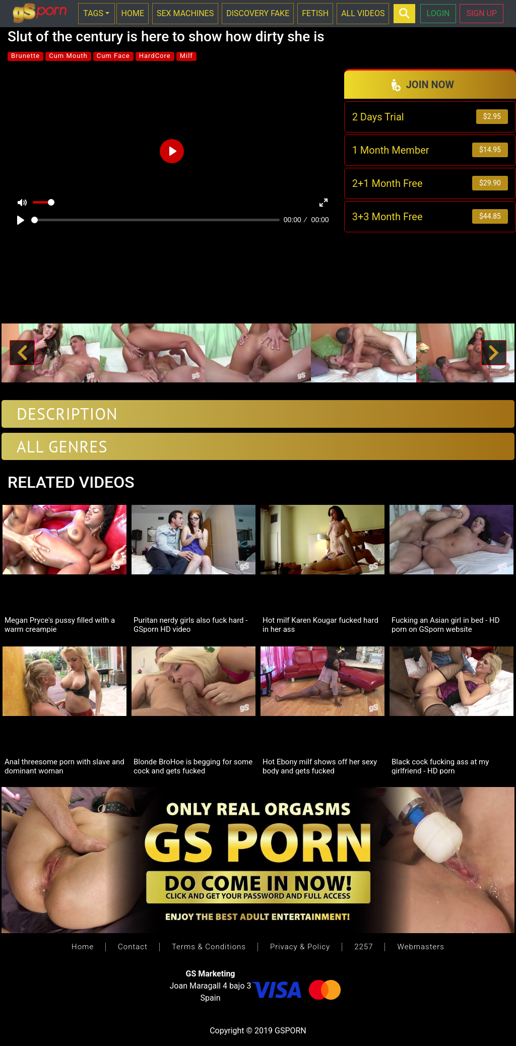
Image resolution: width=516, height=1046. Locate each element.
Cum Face (113, 55)
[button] (22, 353)
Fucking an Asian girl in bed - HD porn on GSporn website (446, 624)
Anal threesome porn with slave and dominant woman (64, 765)
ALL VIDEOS (362, 13)
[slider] (155, 220)
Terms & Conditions (209, 946)
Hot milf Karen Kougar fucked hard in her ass (320, 624)
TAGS (93, 13)
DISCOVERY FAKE (257, 13)
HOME (132, 13)
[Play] (21, 220)
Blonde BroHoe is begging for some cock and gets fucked (193, 765)
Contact (133, 946)
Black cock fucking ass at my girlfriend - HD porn (440, 765)
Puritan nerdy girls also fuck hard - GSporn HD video (190, 624)
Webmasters (420, 946)
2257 (363, 946)
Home (83, 946)
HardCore (155, 55)
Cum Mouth (68, 55)
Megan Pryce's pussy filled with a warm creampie (60, 624)
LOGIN (438, 13)
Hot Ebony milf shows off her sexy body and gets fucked (320, 765)
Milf (186, 55)
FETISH (315, 13)
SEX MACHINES (185, 13)
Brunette (25, 55)
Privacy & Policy (300, 946)
